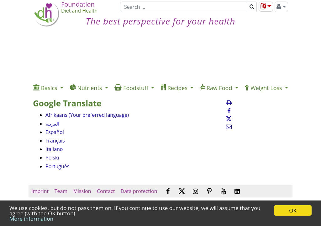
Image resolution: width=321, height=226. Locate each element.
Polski (52, 157)
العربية (52, 123)
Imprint (40, 191)
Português (57, 166)
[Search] (183, 7)
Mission (82, 191)
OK (293, 210)
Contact (106, 191)
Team (61, 191)
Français (55, 140)
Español (54, 132)
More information (31, 218)
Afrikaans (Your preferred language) (87, 114)
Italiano (54, 149)
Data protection (139, 191)
